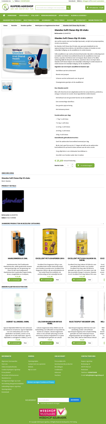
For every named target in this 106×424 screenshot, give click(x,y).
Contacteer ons (6, 1)
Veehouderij (23, 15)
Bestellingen (59, 367)
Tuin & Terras (59, 20)
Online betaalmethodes (9, 367)
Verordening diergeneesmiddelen (13, 384)
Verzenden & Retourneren (10, 375)
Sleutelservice (6, 378)
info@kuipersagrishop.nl (95, 375)
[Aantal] (68, 165)
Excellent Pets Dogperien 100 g (50, 258)
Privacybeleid (6, 372)
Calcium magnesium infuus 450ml (50, 323)
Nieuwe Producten (95, 20)
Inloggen (86, 1)
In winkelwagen (84, 165)
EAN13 (4, 218)
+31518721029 (24, 1)
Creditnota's (59, 370)
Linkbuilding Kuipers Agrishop (11, 386)
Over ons (5, 364)
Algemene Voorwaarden (9, 361)
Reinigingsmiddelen (48, 15)
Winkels (30, 367)
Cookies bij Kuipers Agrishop (11, 370)
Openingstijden (7, 389)
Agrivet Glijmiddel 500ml (17, 322)
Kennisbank (72, 1)
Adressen (58, 372)
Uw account (60, 356)
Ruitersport (81, 20)
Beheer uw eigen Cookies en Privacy (41, 382)
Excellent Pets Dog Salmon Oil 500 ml (82, 259)
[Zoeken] (53, 7)
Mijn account (32, 370)
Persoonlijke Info (60, 361)
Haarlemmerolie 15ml (18, 258)
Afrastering (63, 15)
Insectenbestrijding (31, 20)
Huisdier (70, 20)
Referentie (58, 33)
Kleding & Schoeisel (78, 15)
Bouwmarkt (46, 20)
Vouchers (58, 375)
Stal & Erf (35, 15)
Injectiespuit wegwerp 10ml (82, 322)
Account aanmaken (97, 1)
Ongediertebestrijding (12, 20)
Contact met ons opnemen (36, 364)
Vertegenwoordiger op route (11, 381)
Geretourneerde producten (64, 364)
